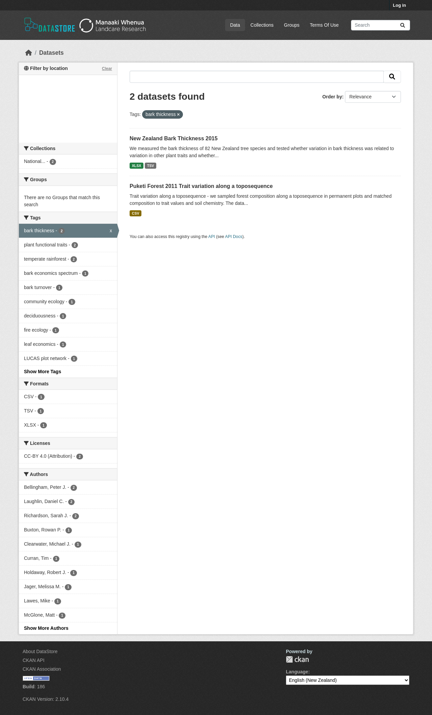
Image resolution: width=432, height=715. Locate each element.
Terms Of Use (324, 25)
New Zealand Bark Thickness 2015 (174, 138)
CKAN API (34, 660)
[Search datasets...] (380, 25)
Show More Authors (46, 628)
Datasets (51, 52)
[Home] (28, 52)
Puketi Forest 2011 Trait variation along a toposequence (201, 186)
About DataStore (40, 651)
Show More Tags (42, 371)
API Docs (233, 236)
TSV (150, 166)
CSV (135, 213)
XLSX (136, 166)
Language (297, 671)
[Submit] (402, 25)
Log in (399, 5)
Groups (291, 25)
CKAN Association (42, 669)
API (211, 236)
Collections (261, 25)
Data (235, 25)
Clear (107, 68)
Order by (332, 96)
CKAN (297, 659)
